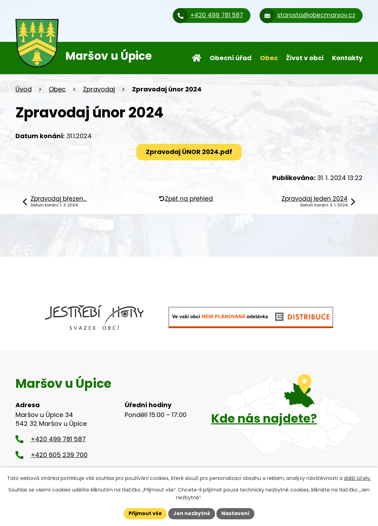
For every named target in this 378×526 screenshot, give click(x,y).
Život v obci (305, 57)
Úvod (196, 58)
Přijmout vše (145, 513)
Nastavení (235, 513)
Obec (269, 57)
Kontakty (347, 57)
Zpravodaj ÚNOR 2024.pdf (189, 151)
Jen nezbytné (191, 513)
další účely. (357, 478)
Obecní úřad (231, 57)
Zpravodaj (99, 89)
